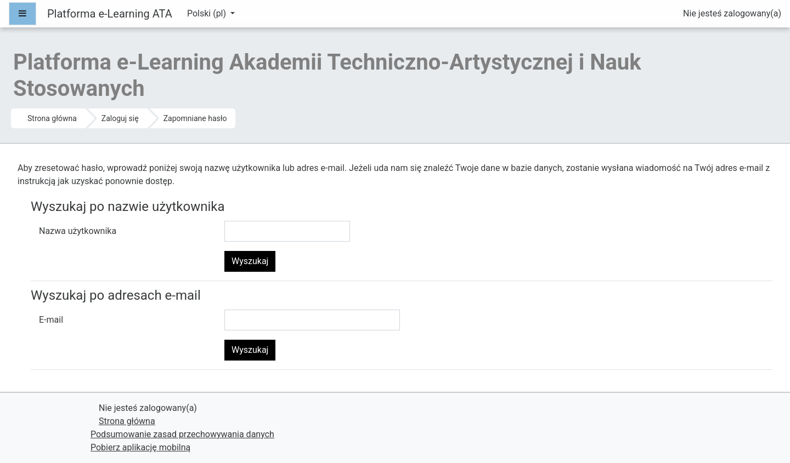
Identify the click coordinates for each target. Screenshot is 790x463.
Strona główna (52, 118)
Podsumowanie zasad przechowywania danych (182, 434)
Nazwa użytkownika (77, 231)
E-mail (51, 320)
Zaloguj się (120, 118)
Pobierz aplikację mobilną (140, 447)
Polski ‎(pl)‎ (207, 13)
